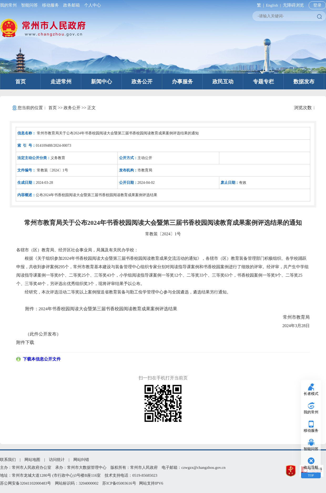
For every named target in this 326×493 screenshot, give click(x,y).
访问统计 (57, 460)
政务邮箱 (71, 5)
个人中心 (91, 5)
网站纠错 (81, 460)
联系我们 (8, 460)
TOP (311, 475)
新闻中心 (101, 81)
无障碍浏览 (293, 5)
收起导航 (311, 467)
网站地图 (32, 460)
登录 (317, 5)
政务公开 (141, 81)
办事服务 (182, 81)
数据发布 (303, 81)
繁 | (259, 5)
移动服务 (50, 5)
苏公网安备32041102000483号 (25, 483)
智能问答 (29, 5)
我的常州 (9, 5)
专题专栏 (263, 81)
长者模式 (311, 394)
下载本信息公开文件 (42, 359)
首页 (20, 81)
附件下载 (25, 342)
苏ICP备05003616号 (119, 483)
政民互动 (222, 81)
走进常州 (61, 81)
